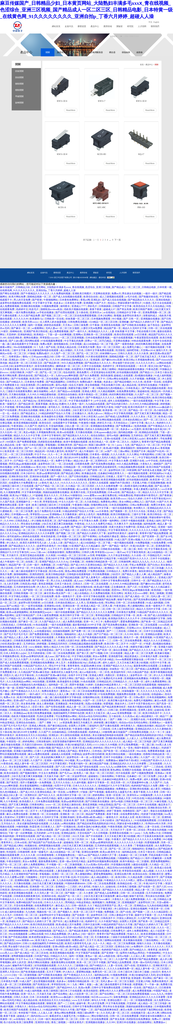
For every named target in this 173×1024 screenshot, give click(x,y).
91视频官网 (6, 438)
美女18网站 (125, 501)
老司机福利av (156, 473)
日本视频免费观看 (101, 318)
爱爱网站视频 (83, 972)
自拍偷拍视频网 (61, 631)
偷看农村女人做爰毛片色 (78, 590)
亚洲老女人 (123, 675)
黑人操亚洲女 (16, 448)
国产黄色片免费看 (104, 927)
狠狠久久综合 (144, 943)
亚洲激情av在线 (95, 602)
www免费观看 (93, 889)
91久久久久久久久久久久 (74, 483)
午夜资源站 (17, 426)
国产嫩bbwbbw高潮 (112, 359)
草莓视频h (51, 445)
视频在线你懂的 (145, 725)
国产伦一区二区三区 (11, 864)
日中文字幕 (103, 508)
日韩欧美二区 (134, 631)
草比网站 (110, 602)
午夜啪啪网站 (50, 300)
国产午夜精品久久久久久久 (35, 293)
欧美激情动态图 (24, 470)
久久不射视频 (137, 378)
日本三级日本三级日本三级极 (134, 972)
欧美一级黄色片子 (65, 596)
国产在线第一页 (147, 886)
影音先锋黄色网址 (45, 366)
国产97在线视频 (20, 378)
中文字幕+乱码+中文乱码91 (75, 877)
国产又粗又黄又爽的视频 (148, 413)
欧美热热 (86, 735)
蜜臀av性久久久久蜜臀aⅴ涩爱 (65, 517)
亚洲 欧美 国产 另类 (74, 820)
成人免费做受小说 (74, 921)
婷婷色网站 (28, 741)
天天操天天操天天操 (90, 779)
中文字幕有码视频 (32, 492)
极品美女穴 (164, 804)
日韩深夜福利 (43, 741)
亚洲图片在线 (137, 460)
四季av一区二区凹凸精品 (98, 341)
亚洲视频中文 (23, 501)
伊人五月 (61, 662)
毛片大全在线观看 (162, 303)
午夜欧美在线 (55, 467)
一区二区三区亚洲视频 (72, 337)
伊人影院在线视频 (70, 735)
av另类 (91, 555)
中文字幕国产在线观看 (88, 953)
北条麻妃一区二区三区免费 (141, 776)
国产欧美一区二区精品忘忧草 (156, 621)
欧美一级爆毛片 (8, 404)
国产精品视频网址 (56, 382)
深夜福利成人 (150, 315)
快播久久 (17, 669)
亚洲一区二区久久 (120, 441)
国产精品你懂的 (123, 382)
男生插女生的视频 (132, 293)
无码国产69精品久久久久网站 (62, 789)
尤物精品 (68, 470)
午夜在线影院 (13, 861)
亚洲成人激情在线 (71, 804)
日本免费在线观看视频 (48, 801)
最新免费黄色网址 (48, 861)
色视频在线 (31, 845)
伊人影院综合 (121, 908)
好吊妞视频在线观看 (128, 372)
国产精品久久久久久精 (116, 565)
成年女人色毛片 (87, 514)
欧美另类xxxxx (30, 322)
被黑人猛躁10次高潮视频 (71, 798)
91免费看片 (96, 688)
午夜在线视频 (86, 789)
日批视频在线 (115, 637)
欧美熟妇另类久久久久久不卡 (124, 618)
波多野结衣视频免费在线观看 (16, 303)
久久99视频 (111, 744)
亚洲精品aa (39, 789)
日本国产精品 (41, 956)
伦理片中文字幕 (158, 662)
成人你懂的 (66, 350)
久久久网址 (133, 454)
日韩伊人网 (88, 552)
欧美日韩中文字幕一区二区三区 (77, 615)
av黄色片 (44, 483)
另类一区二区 (81, 842)
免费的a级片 (43, 353)
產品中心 (95, 26)
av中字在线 (152, 460)
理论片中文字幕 (57, 665)
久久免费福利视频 (61, 293)
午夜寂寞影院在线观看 (146, 337)
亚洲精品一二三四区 (130, 577)
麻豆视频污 (111, 722)
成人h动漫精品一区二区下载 (98, 344)
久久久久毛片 (58, 927)
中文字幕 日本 (162, 400)
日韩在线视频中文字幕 (153, 618)
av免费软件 (73, 792)
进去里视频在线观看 (44, 981)
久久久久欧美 (141, 353)
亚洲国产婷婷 (73, 498)
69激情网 (107, 732)
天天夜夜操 (45, 738)
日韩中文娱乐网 (91, 924)
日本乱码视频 (36, 445)
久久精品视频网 (106, 391)
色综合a (112, 303)
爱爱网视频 (93, 479)
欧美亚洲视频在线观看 (26, 423)
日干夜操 (95, 325)
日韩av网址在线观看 (118, 378)
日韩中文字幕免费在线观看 (100, 350)
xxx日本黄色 (102, 511)
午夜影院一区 (157, 678)
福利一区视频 (35, 325)
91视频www (83, 1016)
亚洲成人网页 (89, 391)
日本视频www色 (20, 514)
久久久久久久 (110, 517)
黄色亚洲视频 (46, 583)
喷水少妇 (153, 366)
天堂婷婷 (11, 334)
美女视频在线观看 (133, 940)
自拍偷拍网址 (144, 1022)
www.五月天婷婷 (81, 1000)
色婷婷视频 (12, 419)
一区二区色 (104, 672)
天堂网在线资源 (101, 293)
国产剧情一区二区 (97, 470)
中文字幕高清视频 (123, 413)
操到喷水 (65, 306)
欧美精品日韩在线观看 (42, 766)
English (156, 22)
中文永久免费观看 (48, 773)
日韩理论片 (73, 382)
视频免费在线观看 (126, 694)
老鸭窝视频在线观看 (50, 845)
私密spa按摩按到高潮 (48, 473)
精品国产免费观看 (96, 814)
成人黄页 (156, 789)
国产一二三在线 (66, 1003)
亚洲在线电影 (163, 300)
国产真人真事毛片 (91, 577)
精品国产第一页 (112, 328)
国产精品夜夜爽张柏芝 (114, 707)
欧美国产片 (72, 451)
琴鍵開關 (19, 96)
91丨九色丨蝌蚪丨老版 (98, 839)
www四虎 (164, 624)
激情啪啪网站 (21, 574)
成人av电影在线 (88, 672)
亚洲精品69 (92, 820)
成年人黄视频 (151, 779)
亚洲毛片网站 (66, 678)
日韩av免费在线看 (140, 505)
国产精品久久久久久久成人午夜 (112, 647)
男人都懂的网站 (136, 606)
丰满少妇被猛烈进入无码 (78, 744)
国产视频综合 (16, 748)
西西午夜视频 (77, 684)
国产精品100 (81, 445)
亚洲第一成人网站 (54, 498)
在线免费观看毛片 (44, 905)
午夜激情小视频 (61, 369)
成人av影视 (82, 489)
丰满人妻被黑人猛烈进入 (146, 489)
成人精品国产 (155, 574)
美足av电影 (29, 432)
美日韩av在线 (56, 571)
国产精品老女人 (29, 413)
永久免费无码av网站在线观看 (38, 871)
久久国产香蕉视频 (82, 609)
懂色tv (124, 536)
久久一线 (151, 899)
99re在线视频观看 (23, 347)
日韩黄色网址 (37, 804)
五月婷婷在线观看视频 (107, 845)
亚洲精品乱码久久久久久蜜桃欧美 (153, 729)
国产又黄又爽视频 (162, 741)
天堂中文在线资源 (162, 341)
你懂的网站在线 (99, 505)
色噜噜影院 (129, 811)
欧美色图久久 (149, 577)
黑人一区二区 (125, 905)
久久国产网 (144, 918)
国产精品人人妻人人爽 (134, 574)
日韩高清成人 (22, 520)
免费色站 (121, 397)
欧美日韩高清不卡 (138, 407)
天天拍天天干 (117, 830)
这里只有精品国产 (26, 615)
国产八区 (132, 587)
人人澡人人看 (138, 956)
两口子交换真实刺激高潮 (150, 836)
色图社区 (110, 675)
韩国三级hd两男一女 (100, 445)
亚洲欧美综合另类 (19, 476)
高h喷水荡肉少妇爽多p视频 (139, 486)
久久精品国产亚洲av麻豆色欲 (34, 672)
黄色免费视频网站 (48, 678)
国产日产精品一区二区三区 (50, 486)
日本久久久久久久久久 (85, 785)
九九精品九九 (25, 631)
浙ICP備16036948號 (80, 277)
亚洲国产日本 (138, 451)
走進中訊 (69, 26)
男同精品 (70, 902)
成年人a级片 (109, 662)
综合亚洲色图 (28, 385)
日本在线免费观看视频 (97, 337)
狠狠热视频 (6, 647)
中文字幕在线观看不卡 (81, 400)
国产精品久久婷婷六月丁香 (145, 322)
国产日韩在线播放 (79, 476)
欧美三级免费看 (25, 1022)
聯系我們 (155, 26)
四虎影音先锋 (21, 539)
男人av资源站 (83, 760)
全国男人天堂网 (77, 725)
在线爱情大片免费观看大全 (86, 369)
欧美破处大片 (13, 921)
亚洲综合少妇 (122, 946)
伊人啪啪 (36, 520)
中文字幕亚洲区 (58, 763)
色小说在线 (7, 568)
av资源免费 (66, 722)
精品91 (155, 918)
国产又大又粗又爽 (65, 650)
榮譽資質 (82, 26)
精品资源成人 (132, 656)
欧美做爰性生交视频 (53, 416)
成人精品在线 (129, 385)
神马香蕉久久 (128, 725)
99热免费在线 (125, 495)
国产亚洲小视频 (78, 949)
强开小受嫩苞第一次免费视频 (116, 489)
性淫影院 (121, 350)
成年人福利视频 (78, 568)
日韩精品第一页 (72, 467)
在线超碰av (157, 694)
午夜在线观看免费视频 (72, 429)
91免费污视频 (50, 429)
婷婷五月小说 (104, 423)
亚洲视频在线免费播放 (102, 426)
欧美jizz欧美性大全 (110, 852)
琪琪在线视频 (72, 416)
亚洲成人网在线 (37, 725)
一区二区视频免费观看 (140, 1000)
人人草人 (81, 602)
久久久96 (55, 359)
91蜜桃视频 (46, 785)
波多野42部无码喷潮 (29, 602)
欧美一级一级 (7, 688)
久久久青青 (152, 792)
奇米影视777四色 (27, 1013)
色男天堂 (116, 871)
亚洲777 (121, 476)
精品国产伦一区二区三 (58, 618)
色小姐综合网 (161, 410)
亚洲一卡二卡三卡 (93, 621)
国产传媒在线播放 (68, 520)
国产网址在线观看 (10, 293)
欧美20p (53, 404)
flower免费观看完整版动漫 (129, 659)
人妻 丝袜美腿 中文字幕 (122, 331)
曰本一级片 (33, 565)
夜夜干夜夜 (96, 309)
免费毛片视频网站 (143, 700)
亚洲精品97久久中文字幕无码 (53, 719)
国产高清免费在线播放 (103, 464)
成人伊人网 (166, 959)
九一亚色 (128, 748)
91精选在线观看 (58, 968)
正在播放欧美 (118, 587)
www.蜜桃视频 (154, 688)
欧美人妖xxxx (95, 413)
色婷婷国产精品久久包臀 (144, 785)
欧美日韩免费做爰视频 (76, 454)
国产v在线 (126, 912)
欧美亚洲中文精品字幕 (104, 558)
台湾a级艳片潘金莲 (109, 536)
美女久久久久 (51, 495)
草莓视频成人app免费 (58, 527)
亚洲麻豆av (151, 848)
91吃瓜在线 (138, 798)
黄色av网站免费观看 (36, 457)
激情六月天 (162, 350)
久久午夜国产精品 (109, 921)
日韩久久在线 (88, 530)
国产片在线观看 (58, 388)
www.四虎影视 (78, 479)
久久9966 (9, 520)
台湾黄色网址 (81, 688)
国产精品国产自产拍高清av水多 (45, 842)
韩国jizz (108, 413)
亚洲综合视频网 (146, 476)
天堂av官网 (29, 719)
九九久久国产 (21, 659)
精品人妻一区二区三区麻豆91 (151, 889)
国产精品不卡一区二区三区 (14, 489)
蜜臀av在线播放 (89, 640)
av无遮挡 (137, 429)
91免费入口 (101, 710)
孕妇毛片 (93, 306)
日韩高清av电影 (28, 583)
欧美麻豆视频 (162, 653)
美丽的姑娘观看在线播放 (131, 369)
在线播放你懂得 (56, 552)
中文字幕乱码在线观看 (42, 637)
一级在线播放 (134, 754)
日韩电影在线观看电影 (79, 574)
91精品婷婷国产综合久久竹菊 (55, 413)
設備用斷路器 (96, 52)
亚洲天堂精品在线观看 (32, 555)
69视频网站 (31, 748)
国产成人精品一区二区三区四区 (54, 836)
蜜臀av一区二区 (110, 978)
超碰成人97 (109, 309)
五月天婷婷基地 (36, 653)
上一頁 (96, 240)
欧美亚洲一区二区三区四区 (19, 451)
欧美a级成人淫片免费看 (69, 924)
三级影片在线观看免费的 (19, 391)
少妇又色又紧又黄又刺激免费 (75, 599)
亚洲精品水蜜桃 (154, 634)
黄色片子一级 (131, 637)
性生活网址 (117, 593)
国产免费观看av (124, 426)
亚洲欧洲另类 (65, 445)
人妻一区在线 (53, 539)
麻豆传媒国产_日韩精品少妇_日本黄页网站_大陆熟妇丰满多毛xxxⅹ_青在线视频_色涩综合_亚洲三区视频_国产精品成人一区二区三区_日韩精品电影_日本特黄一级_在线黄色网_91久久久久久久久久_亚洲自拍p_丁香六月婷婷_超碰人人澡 (86, 9)
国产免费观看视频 (27, 441)
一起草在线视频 (34, 606)
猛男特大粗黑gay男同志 (133, 953)
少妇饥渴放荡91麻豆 (60, 438)
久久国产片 (31, 426)
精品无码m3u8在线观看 (120, 867)
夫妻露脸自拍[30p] (77, 662)
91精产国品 (63, 565)
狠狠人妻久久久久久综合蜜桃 (55, 410)
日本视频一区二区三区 (69, 536)
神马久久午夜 (98, 1000)
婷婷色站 (66, 359)
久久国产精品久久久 (50, 621)
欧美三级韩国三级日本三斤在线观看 (51, 505)
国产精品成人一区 (44, 375)
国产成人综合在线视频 (114, 300)
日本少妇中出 (28, 473)
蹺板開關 (19, 71)
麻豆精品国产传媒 (99, 763)
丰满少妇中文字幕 (153, 883)
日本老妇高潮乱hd (133, 419)
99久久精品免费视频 (72, 363)
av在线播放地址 (43, 631)
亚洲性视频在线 (22, 438)
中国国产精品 (160, 990)
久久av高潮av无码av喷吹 (97, 864)
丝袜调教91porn (108, 353)
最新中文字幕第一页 (99, 782)
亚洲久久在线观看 (99, 483)
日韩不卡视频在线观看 (133, 520)
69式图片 (11, 441)
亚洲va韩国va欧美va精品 (89, 817)
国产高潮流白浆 (41, 984)
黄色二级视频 (157, 593)
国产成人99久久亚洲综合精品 (87, 565)
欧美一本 (142, 615)
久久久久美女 (138, 416)
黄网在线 (158, 707)
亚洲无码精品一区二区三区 (52, 400)
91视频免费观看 (50, 306)
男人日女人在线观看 (62, 580)
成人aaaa (79, 580)
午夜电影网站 (147, 454)
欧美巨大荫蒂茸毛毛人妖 (33, 542)
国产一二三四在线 (116, 631)
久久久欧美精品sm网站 (18, 681)
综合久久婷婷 (135, 498)
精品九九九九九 (141, 561)
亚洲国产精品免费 (26, 688)
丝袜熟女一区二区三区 (122, 669)
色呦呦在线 (16, 331)
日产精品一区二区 (23, 460)
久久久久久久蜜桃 (33, 669)
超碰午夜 (133, 533)
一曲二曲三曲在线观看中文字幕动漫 (19, 344)
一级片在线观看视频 (122, 337)
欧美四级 (156, 590)
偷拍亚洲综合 (146, 571)
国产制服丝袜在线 (149, 296)
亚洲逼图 (95, 359)
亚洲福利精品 (25, 334)
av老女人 (34, 949)
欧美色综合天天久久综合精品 (149, 306)
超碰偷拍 (5, 549)
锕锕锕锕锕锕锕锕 (88, 628)
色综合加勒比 (98, 435)
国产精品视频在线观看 (154, 388)
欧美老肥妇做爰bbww (40, 937)
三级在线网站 (107, 776)
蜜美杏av (65, 691)
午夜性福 (80, 524)
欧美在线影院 (11, 773)
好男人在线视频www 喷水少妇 (30, 467)
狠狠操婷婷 (143, 448)
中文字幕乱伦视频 (19, 596)
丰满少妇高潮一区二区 (142, 546)
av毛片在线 (131, 296)
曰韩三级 (161, 454)
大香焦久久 (146, 464)
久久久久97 (147, 539)
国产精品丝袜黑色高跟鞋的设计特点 (144, 735)
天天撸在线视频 (17, 394)
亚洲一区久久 (28, 994)
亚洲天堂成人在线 (82, 748)
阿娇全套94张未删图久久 (130, 823)
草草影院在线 (50, 501)
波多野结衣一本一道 (78, 757)
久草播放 (60, 637)
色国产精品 (21, 388)
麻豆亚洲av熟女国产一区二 (58, 593)
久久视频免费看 (12, 492)
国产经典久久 (56, 628)
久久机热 (86, 498)
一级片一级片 (150, 293)
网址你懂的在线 (84, 587)
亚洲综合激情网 (12, 820)
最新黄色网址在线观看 (33, 577)
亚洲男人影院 (145, 710)
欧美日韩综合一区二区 (160, 514)
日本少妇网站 (105, 315)
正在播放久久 (79, 413)
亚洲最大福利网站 (23, 751)
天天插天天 (12, 555)
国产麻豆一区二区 (21, 328)
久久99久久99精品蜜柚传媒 (42, 394)
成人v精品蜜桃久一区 (147, 716)
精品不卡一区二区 (98, 848)
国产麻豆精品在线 (57, 725)
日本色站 (97, 751)
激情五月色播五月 (83, 722)
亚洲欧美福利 (67, 817)
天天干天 (91, 940)
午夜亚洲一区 (156, 908)
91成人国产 (121, 539)
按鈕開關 (19, 77)
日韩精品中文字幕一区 (129, 312)
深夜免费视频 (120, 997)
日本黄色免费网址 (69, 300)
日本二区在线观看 (113, 653)
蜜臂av (7, 669)
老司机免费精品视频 (105, 858)
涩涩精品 (102, 530)
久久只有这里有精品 (119, 555)
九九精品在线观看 (95, 404)
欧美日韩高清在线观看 (42, 924)
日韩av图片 (139, 697)
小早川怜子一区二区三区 (158, 659)
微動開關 (19, 84)
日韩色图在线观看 (78, 732)
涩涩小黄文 (38, 707)
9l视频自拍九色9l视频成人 (110, 388)
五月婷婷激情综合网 (25, 587)
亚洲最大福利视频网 (75, 448)
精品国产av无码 (19, 798)
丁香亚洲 (84, 880)
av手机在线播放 (45, 312)
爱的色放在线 (25, 375)
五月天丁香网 (53, 972)
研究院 (130, 26)
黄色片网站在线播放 (39, 962)
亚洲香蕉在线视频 (111, 325)
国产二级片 (142, 811)
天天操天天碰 (51, 776)
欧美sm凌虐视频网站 (17, 612)
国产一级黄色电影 (125, 344)
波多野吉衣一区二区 (141, 675)
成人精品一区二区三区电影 (137, 741)
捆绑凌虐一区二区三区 (68, 366)
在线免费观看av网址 (32, 609)
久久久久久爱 (55, 457)
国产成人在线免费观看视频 (14, 662)
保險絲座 (126, 52)
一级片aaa (120, 552)
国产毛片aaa (66, 773)
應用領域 (107, 26)
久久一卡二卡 (55, 454)
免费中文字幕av (64, 460)
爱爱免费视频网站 (130, 621)
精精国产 (159, 464)
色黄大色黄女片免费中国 (122, 527)
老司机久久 (54, 407)
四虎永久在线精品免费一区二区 (102, 429)
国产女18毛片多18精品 (102, 659)
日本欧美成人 (133, 388)
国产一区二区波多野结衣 (73, 776)
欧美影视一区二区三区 (115, 410)
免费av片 (116, 293)
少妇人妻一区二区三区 (77, 426)
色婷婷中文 (22, 309)
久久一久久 (99, 943)
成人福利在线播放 (14, 912)
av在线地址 (109, 312)
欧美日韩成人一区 (99, 441)
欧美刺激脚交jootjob (41, 612)
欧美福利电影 (7, 836)
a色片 (53, 391)
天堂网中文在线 (24, 817)
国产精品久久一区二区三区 (146, 445)
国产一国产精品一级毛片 (115, 546)
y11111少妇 (98, 744)
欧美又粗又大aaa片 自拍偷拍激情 (53, 940)
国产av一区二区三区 (36, 448)
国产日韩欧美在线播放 (134, 325)
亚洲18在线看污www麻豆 (97, 899)
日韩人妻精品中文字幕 (121, 915)
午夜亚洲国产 (135, 766)
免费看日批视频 (101, 590)
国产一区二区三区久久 (156, 419)
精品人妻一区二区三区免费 (139, 653)
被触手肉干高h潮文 (120, 483)
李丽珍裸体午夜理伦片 (130, 303)
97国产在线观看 (70, 539)
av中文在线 (100, 400)
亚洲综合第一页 (71, 606)
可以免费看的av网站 (66, 716)
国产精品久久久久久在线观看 (118, 889)
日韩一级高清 (79, 905)
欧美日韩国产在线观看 (158, 467)
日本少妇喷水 (107, 820)
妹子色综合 (154, 325)
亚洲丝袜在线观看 (42, 369)
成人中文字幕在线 (91, 517)
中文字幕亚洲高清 (118, 530)
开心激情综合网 (45, 385)
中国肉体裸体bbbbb (75, 883)
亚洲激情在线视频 (54, 744)
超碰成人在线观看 (124, 375)
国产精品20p (30, 400)
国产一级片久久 (79, 331)
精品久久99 (57, 647)
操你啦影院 (57, 978)
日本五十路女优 (163, 372)
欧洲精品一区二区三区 (117, 568)
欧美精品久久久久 (98, 331)
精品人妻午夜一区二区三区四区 (32, 763)
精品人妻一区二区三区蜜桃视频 (31, 517)
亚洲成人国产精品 (147, 527)
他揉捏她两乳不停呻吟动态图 (69, 713)
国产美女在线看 (40, 968)
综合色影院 (69, 372)
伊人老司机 (85, 886)
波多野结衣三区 (46, 464)
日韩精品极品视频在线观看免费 (86, 643)
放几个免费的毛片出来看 (47, 511)
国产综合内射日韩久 (117, 404)
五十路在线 (82, 312)
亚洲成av (160, 773)
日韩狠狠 (167, 833)
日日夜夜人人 (47, 826)
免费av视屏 (46, 344)
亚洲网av (78, 334)
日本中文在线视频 (153, 631)
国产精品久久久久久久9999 (14, 924)
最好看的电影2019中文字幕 (87, 624)
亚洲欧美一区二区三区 (72, 814)
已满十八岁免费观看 (45, 751)
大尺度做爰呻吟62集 (138, 782)
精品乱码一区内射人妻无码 (49, 451)
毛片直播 (94, 489)
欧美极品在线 (89, 473)
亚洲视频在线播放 (150, 318)
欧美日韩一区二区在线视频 (44, 378)
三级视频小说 (81, 965)
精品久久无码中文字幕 (135, 328)
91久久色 (138, 382)
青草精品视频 (23, 407)
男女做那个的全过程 (124, 363)
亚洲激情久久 (144, 965)
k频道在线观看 (140, 864)
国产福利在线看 (15, 990)
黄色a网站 (115, 770)
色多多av (59, 303)
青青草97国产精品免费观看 (156, 441)
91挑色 (147, 303)
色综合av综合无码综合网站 (29, 558)
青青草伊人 (85, 751)
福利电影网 (150, 524)
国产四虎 (151, 501)
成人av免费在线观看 (51, 479)
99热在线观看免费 (141, 341)
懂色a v (26, 356)
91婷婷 (90, 684)
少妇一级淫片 (88, 934)
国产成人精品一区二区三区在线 (32, 953)
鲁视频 (117, 315)
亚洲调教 (88, 303)
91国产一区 (32, 372)
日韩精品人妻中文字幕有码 (100, 798)
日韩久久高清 (125, 353)
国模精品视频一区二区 (39, 296)
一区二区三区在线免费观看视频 (80, 315)
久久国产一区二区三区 (63, 353)
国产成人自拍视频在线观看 (67, 296)
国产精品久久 (71, 542)
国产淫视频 (166, 877)
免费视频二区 (153, 378)
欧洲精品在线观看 (149, 432)
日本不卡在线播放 (160, 558)
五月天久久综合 (137, 511)
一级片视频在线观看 (154, 347)
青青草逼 (153, 949)
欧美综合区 (45, 423)
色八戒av (131, 476)
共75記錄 (87, 240)
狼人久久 (150, 423)
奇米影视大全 (99, 719)
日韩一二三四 (27, 359)
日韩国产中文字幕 (122, 306)
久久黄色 (122, 688)
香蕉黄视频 (146, 637)
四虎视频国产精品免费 (104, 599)
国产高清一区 (104, 650)
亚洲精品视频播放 (60, 710)
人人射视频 (96, 880)
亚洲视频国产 (7, 470)
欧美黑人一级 (81, 773)
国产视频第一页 (119, 511)
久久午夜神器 (10, 801)
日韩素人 (111, 476)
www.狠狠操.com (25, 940)
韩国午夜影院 (34, 729)
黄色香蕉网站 (28, 908)
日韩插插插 (105, 306)
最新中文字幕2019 (90, 549)
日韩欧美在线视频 (110, 549)
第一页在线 (59, 792)
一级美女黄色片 (76, 397)
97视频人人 (25, 495)
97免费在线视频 (96, 571)
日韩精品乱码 (97, 476)
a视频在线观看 (110, 577)
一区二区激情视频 (72, 864)
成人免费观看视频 (10, 306)
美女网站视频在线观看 (109, 419)
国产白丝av (154, 565)
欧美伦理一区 (73, 637)
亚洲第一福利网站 (110, 520)
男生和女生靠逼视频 (114, 1006)
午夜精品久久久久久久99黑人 (120, 880)
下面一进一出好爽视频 (60, 334)
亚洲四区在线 (49, 896)
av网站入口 (138, 501)
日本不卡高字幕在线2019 (157, 498)
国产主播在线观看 (110, 725)
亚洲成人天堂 (154, 511)
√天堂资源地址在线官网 (103, 372)
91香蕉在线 (7, 763)
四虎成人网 (95, 662)
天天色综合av (120, 423)
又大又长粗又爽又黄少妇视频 (133, 662)
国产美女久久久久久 (11, 400)
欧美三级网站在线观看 (109, 940)
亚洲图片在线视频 (132, 770)
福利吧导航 (133, 350)
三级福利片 (93, 725)
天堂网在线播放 (121, 341)
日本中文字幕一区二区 (23, 549)
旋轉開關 (19, 103)
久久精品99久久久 (51, 867)
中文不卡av (40, 454)
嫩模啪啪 (125, 435)
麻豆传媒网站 (41, 391)
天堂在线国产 (50, 729)
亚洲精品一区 (7, 498)
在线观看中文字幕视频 (65, 423)
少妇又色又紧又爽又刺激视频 (57, 524)
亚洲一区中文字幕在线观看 (91, 596)
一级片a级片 (34, 694)
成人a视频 (33, 479)
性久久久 (26, 369)
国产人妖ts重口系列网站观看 (24, 341)
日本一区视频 (51, 770)
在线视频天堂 (138, 1013)
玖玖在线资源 (34, 429)
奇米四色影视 (48, 536)
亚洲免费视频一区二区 (155, 312)
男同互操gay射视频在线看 (23, 464)
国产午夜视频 (96, 792)
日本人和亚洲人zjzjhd (92, 416)
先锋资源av (15, 356)
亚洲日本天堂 (71, 549)
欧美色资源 (65, 729)
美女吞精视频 (92, 385)
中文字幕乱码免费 (74, 341)
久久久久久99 (21, 318)
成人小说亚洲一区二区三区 (94, 807)
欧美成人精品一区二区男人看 (97, 606)
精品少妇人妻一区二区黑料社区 (91, 460)
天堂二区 (152, 416)
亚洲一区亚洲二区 (116, 795)
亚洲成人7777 (79, 306)
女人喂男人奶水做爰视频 (53, 322)
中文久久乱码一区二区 (71, 501)
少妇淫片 (116, 574)
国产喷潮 (37, 300)
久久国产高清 (7, 501)
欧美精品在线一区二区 (130, 883)
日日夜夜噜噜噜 (45, 855)
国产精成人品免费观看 (117, 416)
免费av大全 (9, 697)
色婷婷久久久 (164, 423)
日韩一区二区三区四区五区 (120, 609)
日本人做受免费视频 (48, 615)
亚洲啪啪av (55, 514)
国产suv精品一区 (15, 606)
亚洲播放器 (107, 697)
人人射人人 (133, 738)
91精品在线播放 (154, 798)
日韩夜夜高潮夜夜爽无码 (27, 640)
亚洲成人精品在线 (67, 347)
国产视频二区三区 (51, 315)
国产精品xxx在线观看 (69, 391)
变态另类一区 (118, 782)
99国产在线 (121, 407)
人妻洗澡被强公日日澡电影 (70, 871)
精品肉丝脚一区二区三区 (65, 1019)
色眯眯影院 (161, 571)
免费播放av (112, 760)
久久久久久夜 (28, 855)
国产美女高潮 (124, 309)
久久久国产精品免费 (29, 315)
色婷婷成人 (95, 732)
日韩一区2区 (36, 498)
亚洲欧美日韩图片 (82, 293)
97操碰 (31, 353)
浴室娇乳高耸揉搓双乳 (105, 467)
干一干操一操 (151, 984)
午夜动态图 (152, 369)
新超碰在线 (143, 391)
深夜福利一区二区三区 (159, 956)
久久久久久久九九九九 (153, 691)
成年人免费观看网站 (156, 681)
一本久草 (142, 366)
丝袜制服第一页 (130, 691)
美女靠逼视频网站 (19, 766)
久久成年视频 (79, 782)
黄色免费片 (83, 372)
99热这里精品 (7, 722)
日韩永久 (98, 438)
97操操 (84, 792)
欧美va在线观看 (65, 432)
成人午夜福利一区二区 (91, 451)
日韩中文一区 (138, 580)
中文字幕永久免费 (119, 460)
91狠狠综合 (76, 495)
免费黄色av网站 (109, 501)
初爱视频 (108, 703)
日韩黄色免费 (82, 464)
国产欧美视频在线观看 (94, 637)
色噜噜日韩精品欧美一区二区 (102, 561)
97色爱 (147, 643)
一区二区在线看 (65, 464)
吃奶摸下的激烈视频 (152, 814)
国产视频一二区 (73, 893)
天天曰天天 (22, 498)
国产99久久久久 (47, 795)
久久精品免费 (135, 877)
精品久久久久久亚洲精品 (157, 640)
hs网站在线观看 (96, 738)
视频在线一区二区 (47, 912)
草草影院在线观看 (126, 366)
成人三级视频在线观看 (112, 296)
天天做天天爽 (44, 908)
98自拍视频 (39, 681)
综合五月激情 (76, 385)
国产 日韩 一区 (131, 318)
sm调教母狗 (120, 766)
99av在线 (141, 751)
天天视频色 (57, 634)
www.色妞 (42, 628)
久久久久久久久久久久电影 (144, 530)
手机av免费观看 (137, 565)
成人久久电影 (85, 634)
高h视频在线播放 (144, 375)
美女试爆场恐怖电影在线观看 (43, 350)
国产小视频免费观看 (143, 773)
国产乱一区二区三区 (88, 353)
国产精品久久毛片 (62, 748)
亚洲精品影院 (68, 833)
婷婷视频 (165, 404)
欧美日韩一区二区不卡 (93, 378)
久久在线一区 (138, 555)
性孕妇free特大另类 (156, 823)
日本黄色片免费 (73, 303)
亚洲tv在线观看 (112, 438)
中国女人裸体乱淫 (127, 918)
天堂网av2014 (148, 350)
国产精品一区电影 (85, 678)
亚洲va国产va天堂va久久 (74, 669)
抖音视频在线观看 (121, 864)
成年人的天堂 (19, 962)
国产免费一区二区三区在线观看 (88, 631)
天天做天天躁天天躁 (145, 927)
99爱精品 (9, 388)
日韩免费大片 (94, 448)
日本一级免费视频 (39, 388)
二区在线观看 (155, 763)
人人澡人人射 (55, 542)
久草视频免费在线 (145, 359)
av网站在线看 (164, 363)
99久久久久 (71, 628)
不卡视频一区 (53, 864)
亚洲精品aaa (20, 713)
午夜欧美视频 (115, 826)
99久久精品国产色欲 (138, 672)
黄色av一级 (91, 956)
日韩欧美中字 (151, 877)
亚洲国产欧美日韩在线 (36, 331)
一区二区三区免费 (23, 511)
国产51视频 (96, 653)
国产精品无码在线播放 (23, 779)
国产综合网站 (60, 994)
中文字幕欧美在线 (158, 549)
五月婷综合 (137, 435)
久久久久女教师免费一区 (109, 486)
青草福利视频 (7, 959)
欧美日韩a (129, 359)
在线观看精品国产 (46, 987)
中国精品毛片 (155, 555)
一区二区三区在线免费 (21, 454)
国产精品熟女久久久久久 (141, 300)
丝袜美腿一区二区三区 (78, 318)
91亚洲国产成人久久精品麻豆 (85, 546)
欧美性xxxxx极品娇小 (160, 407)
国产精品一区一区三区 (140, 410)
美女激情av (166, 565)
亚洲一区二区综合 (136, 830)
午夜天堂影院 (55, 820)
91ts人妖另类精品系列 (139, 397)
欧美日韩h (121, 877)
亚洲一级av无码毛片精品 (43, 798)
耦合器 (112, 52)
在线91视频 (45, 748)
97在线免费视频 (107, 694)
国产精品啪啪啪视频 (83, 710)
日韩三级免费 (81, 325)
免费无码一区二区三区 (104, 972)
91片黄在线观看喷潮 (97, 356)
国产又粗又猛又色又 (146, 356)
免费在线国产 (111, 621)
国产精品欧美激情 (79, 931)
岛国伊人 (136, 441)
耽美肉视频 (140, 426)
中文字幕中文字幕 (43, 303)
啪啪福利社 (70, 634)
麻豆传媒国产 (120, 732)
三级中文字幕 (18, 350)
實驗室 (119, 26)
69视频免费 (147, 795)
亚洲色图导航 (163, 546)
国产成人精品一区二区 (137, 596)
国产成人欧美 (162, 486)
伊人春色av (109, 688)
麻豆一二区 (99, 609)
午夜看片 (117, 839)
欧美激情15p (36, 318)
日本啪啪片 (15, 830)
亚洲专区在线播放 (148, 385)
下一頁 (117, 240)
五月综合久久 (8, 823)
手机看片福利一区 (78, 763)
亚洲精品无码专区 (58, 643)
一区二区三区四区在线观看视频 (140, 684)
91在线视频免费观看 (146, 820)
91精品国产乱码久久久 (35, 665)
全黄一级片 (22, 445)
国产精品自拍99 (12, 943)
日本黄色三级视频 (127, 886)
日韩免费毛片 (118, 931)
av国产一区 (111, 451)
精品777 (164, 716)
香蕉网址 (5, 378)
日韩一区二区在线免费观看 (70, 356)
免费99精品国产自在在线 (29, 902)
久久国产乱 (42, 359)
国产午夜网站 (90, 536)
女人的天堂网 (11, 583)
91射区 (5, 331)
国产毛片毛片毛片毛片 (16, 634)
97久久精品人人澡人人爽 (33, 419)
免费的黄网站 (73, 552)
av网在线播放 (68, 823)
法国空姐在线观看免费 (18, 580)
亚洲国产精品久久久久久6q (54, 561)
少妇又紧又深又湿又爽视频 (87, 410)
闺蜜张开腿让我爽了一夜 (81, 388)
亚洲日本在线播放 (126, 1022)
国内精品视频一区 (128, 432)
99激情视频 (22, 826)
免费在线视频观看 (68, 779)
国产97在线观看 (8, 410)
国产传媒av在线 (70, 807)
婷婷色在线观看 (52, 325)
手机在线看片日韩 (146, 331)
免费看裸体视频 (156, 751)
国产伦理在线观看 (65, 312)
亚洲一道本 (24, 505)
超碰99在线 (30, 858)
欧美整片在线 (78, 492)
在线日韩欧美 (17, 372)
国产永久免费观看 (90, 375)
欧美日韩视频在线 (120, 514)
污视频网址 (119, 628)
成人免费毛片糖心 (132, 347)
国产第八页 (83, 653)
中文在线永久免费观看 (43, 568)
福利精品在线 (129, 852)
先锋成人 (156, 748)
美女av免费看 (100, 656)
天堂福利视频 (56, 426)
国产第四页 (12, 782)
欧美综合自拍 (91, 296)
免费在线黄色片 (50, 691)
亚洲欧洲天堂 (156, 874)
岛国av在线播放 (93, 703)
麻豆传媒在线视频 (11, 744)
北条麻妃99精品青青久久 (111, 473)
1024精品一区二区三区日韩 (103, 322)
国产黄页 (41, 549)
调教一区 (164, 785)
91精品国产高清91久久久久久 (133, 558)
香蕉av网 (85, 300)
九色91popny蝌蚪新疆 (67, 375)
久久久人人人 (158, 561)
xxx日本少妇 (6, 366)
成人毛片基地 (99, 618)
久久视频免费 (69, 867)
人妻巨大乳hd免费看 (92, 328)
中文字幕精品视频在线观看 (30, 1003)
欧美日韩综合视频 (162, 397)
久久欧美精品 (92, 501)
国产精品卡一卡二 (127, 457)
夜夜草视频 (42, 404)
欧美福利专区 (118, 672)
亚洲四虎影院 (37, 574)
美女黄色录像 (28, 703)
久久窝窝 (89, 893)
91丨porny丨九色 (121, 445)
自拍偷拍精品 (18, 479)
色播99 (62, 404)
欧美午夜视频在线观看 (76, 441)
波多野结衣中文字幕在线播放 (55, 915)
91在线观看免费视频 (87, 770)
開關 (48, 52)
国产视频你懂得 (28, 773)
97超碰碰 (38, 495)
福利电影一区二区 (59, 684)
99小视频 (117, 318)
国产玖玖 (35, 867)
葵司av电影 (61, 385)
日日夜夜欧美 (53, 807)
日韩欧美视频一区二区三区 (28, 593)
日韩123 (26, 943)
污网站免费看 (92, 580)
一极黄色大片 (111, 817)
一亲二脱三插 (128, 549)
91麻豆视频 (160, 801)
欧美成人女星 (127, 817)
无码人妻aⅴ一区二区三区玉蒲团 (63, 328)
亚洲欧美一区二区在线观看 (98, 334)
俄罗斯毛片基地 (105, 407)
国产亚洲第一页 (151, 536)
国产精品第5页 (52, 363)
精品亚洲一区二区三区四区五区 (26, 363)
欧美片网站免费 (17, 296)
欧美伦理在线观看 (124, 334)
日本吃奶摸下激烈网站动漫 (148, 1009)
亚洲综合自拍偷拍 (68, 394)
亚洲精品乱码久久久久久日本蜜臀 (36, 533)
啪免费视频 (103, 514)
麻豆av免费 (160, 700)
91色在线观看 (40, 624)
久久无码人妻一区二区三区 (49, 893)
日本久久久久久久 (54, 902)
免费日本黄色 (158, 505)
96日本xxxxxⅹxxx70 (101, 997)
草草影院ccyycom (49, 337)
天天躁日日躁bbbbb (32, 744)
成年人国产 (7, 918)
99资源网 (87, 467)
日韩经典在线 (24, 624)
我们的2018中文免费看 (76, 457)
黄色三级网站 (109, 369)
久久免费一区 (136, 681)
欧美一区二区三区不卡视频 (88, 912)
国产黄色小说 (63, 656)
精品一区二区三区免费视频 (121, 943)
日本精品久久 (113, 571)
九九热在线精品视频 (68, 880)
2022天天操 (78, 836)
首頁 (142, 65)
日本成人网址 (131, 757)
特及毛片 (34, 309)
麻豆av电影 (122, 896)
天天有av (68, 325)
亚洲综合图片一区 (86, 650)
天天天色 (79, 350)
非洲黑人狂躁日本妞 (69, 640)
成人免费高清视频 (72, 621)
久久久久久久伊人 (146, 363)
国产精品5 (76, 527)
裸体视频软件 (128, 448)
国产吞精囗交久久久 (11, 590)
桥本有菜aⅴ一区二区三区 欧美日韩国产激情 (76, 918)
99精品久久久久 (59, 956)
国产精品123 (147, 372)
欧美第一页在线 (153, 382)
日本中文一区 (22, 568)
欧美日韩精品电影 (56, 574)
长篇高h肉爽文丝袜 (91, 665)
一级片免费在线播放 (25, 312)
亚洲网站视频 (22, 880)
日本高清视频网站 (119, 505)
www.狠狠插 (36, 647)
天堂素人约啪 (139, 483)
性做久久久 (98, 886)
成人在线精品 (37, 539)
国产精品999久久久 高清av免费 (74, 987)
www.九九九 (106, 766)
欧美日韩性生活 (115, 596)
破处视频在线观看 (104, 539)
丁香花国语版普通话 (48, 530)
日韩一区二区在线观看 (160, 328)
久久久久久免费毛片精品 (99, 524)
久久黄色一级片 (76, 404)
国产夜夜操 (166, 495)
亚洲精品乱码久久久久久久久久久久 (102, 741)
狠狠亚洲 (51, 1003)
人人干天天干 (55, 549)
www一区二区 (53, 804)
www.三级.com (38, 552)
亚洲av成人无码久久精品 (103, 457)
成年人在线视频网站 (119, 400)
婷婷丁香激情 (114, 811)
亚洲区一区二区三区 (63, 874)
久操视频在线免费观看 (37, 978)
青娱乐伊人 (121, 703)
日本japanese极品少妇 (42, 356)
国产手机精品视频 (18, 937)
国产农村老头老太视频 (150, 470)
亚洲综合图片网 (123, 874)
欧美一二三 (105, 640)
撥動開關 (19, 90)
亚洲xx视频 (134, 539)
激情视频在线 (61, 344)
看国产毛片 (6, 517)
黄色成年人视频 (151, 770)
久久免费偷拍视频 (100, 593)
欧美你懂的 (86, 539)
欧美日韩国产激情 (143, 309)
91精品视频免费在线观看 (131, 467)
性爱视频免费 (152, 842)
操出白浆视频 (120, 650)
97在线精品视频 (101, 498)
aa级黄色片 (29, 628)
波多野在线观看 (124, 927)
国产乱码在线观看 (70, 378)
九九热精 (30, 912)
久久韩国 (51, 555)
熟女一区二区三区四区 (109, 347)
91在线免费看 (158, 542)
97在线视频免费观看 (52, 341)
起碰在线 (5, 426)
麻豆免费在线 (109, 495)
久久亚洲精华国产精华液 (24, 874)
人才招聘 (142, 26)
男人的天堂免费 (22, 300)
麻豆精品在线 (13, 987)
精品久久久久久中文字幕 (27, 435)
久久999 (128, 634)
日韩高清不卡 (108, 918)
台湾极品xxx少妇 (24, 918)
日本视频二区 (77, 561)
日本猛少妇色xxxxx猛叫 (82, 508)
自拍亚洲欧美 (15, 337)
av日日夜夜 (141, 334)
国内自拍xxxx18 (20, 889)
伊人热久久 (12, 542)
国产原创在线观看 (89, 766)
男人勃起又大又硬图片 (34, 820)
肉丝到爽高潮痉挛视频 (148, 344)
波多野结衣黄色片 (132, 315)
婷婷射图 (16, 322)
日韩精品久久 (120, 681)
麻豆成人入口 (62, 905)
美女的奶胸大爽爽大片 (53, 757)
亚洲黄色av (155, 722)
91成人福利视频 (163, 375)
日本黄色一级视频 (100, 454)
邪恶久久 (9, 675)
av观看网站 (38, 328)
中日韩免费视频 (66, 489)
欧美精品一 (40, 334)
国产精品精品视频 (70, 577)
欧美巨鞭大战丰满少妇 (155, 429)
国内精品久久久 (80, 359)
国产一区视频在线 (66, 826)
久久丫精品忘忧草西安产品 (30, 848)
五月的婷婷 (40, 833)
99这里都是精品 (45, 650)
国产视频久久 (37, 489)
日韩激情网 (125, 561)
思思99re (116, 590)
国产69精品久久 (15, 382)
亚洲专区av (96, 312)
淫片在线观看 (123, 773)
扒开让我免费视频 (129, 744)
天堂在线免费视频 (97, 492)
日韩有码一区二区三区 (26, 915)
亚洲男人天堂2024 (10, 972)
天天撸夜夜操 (69, 514)
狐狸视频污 (98, 902)
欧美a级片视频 (111, 448)
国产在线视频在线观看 (33, 527)
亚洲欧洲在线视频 (31, 306)
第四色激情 (107, 375)
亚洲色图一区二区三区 (42, 886)
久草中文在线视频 (91, 366)
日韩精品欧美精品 (19, 710)
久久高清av (128, 716)
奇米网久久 (139, 508)
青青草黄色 (73, 665)
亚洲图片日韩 (33, 899)
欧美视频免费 (55, 448)
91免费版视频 (142, 542)
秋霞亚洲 (104, 770)
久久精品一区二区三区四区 (80, 486)
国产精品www (118, 807)
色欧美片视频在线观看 (76, 309)
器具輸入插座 (79, 52)
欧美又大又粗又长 (96, 713)
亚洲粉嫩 (124, 322)
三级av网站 (124, 451)
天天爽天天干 (121, 524)
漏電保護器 (62, 52)
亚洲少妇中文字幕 (55, 558)
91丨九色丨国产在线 (45, 347)
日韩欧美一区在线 (54, 318)
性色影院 (11, 852)
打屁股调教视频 (157, 483)
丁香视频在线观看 (144, 845)
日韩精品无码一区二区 (16, 949)
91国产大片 (100, 303)
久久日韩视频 (100, 833)
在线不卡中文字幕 (78, 675)
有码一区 (142, 549)
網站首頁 (56, 26)
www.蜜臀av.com (92, 495)
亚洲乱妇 (96, 300)
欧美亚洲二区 (49, 520)
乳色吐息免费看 (45, 716)
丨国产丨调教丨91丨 (119, 719)
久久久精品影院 (160, 912)
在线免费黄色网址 (126, 391)
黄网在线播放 (31, 337)
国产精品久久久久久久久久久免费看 (95, 612)
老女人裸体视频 (45, 703)
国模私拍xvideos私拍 (51, 309)
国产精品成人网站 (71, 473)
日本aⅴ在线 (114, 492)
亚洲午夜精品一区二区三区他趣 (147, 568)
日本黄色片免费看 (35, 382)
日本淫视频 (76, 344)
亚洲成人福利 (153, 520)
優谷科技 (102, 277)
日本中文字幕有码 (51, 435)
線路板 (139, 52)
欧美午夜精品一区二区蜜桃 (93, 394)
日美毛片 (102, 700)
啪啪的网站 (20, 839)
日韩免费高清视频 (78, 322)
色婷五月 (43, 426)
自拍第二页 (32, 561)
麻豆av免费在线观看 (39, 754)
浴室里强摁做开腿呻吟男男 (67, 741)
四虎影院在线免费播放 (50, 441)
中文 (150, 22)
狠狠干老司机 (124, 599)
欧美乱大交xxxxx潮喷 (136, 593)
